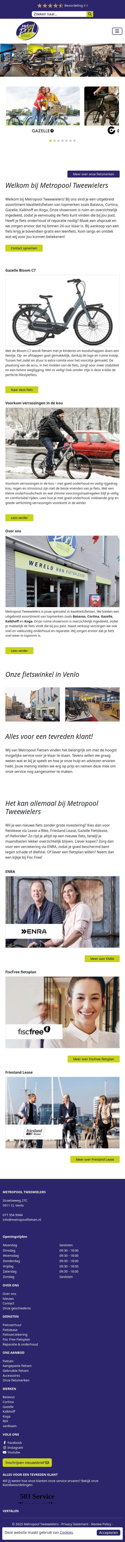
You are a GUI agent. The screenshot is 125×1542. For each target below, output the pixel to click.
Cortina (8, 1402)
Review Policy (101, 1524)
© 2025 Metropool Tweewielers (35, 1524)
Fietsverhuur (12, 1325)
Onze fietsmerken (16, 1380)
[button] (50, 141)
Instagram (13, 1447)
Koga (6, 1416)
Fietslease (10, 1330)
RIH (5, 1421)
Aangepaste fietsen (17, 1366)
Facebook (12, 1443)
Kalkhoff (9, 1411)
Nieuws (8, 1298)
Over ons (9, 1294)
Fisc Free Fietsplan (16, 1339)
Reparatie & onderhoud (20, 1344)
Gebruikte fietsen (16, 1370)
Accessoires (11, 1375)
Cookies (66, 1532)
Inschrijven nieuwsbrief (27, 1462)
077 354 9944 (13, 1215)
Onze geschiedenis (17, 1308)
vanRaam (10, 1426)
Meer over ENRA (102, 959)
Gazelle (8, 1407)
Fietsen (8, 1361)
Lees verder (19, 518)
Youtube (11, 1452)
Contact (8, 1303)
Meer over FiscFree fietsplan (93, 1059)
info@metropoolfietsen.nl (22, 1219)
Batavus (9, 1397)
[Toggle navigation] (117, 31)
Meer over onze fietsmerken (93, 174)
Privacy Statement (75, 1524)
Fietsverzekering (15, 1334)
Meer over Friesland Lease (95, 1159)
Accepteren (108, 1532)
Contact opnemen (24, 248)
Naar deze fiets (22, 390)
